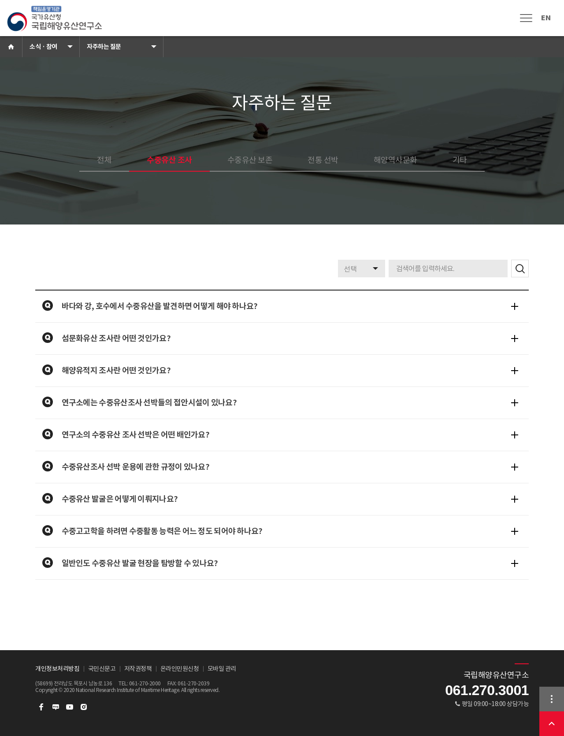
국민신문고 (102, 669)
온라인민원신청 (179, 669)
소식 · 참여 (43, 47)
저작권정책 (138, 669)
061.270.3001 (487, 690)
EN (545, 17)
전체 (104, 160)
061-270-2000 (145, 683)
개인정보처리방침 (57, 669)
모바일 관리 (222, 669)
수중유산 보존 (250, 160)
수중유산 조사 (169, 160)
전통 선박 (323, 160)
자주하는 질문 (104, 47)
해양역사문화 (395, 160)
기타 (460, 160)
